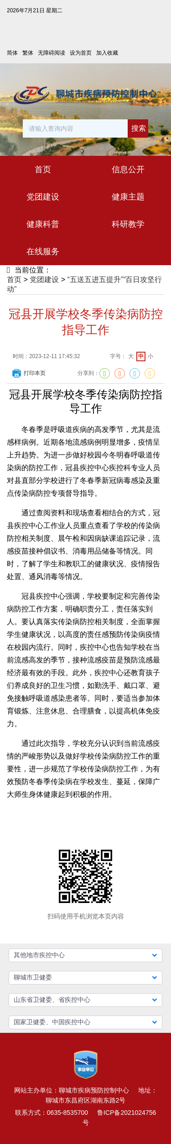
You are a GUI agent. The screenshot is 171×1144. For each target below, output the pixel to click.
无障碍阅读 (51, 53)
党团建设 (44, 279)
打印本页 (28, 373)
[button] (86, 955)
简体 (12, 53)
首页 (14, 279)
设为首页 (81, 53)
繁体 (27, 53)
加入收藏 (107, 53)
